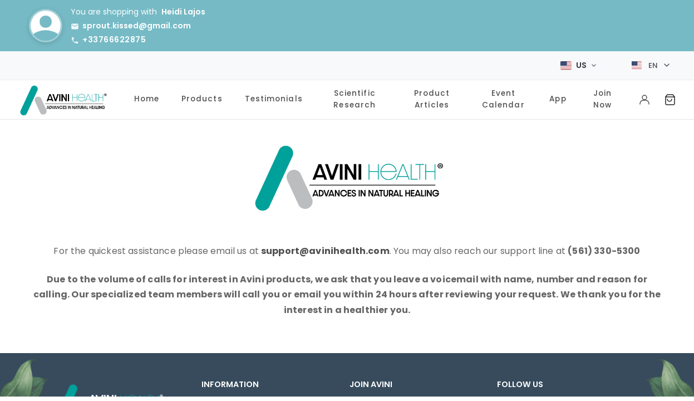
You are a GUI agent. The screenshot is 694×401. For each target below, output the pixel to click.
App (557, 96)
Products (202, 96)
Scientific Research (354, 95)
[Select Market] (578, 63)
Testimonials (274, 96)
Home (146, 96)
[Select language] (650, 64)
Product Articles (432, 95)
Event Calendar (503, 95)
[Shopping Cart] (670, 97)
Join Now (602, 95)
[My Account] (644, 97)
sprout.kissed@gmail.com (136, 25)
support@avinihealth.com (325, 247)
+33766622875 (114, 39)
